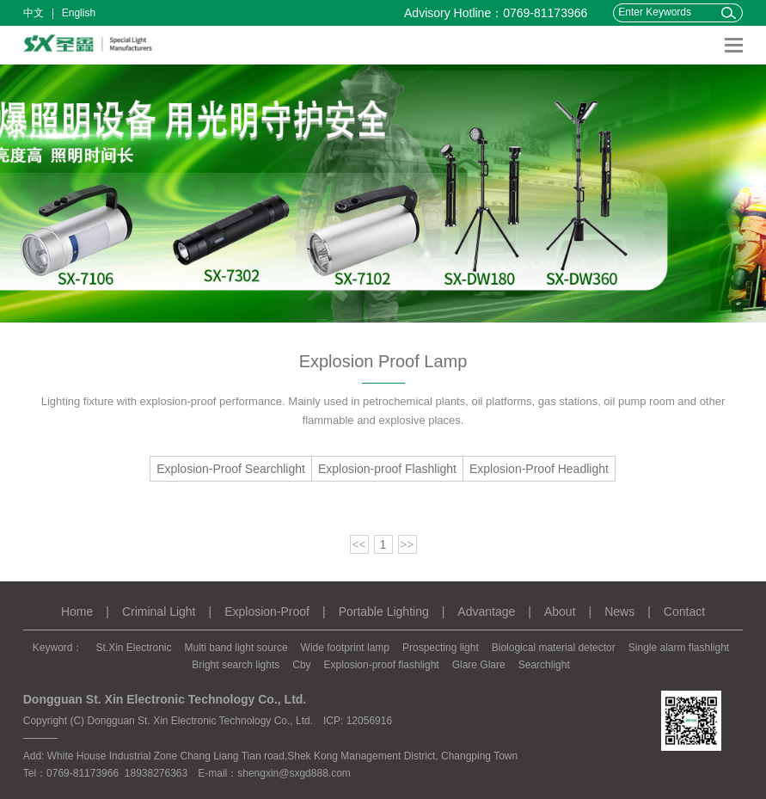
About (560, 611)
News (619, 611)
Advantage (486, 611)
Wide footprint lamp (345, 648)
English (78, 13)
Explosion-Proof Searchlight (230, 469)
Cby (301, 665)
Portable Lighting (384, 611)
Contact (684, 611)
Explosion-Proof (266, 611)
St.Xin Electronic (133, 648)
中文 (33, 13)
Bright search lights (235, 665)
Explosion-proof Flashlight (387, 469)
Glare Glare (479, 665)
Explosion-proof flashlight (381, 665)
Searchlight (544, 665)
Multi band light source (236, 648)
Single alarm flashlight (678, 648)
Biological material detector (554, 648)
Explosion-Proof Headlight (539, 469)
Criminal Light (159, 611)
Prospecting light (440, 648)
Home (77, 611)
